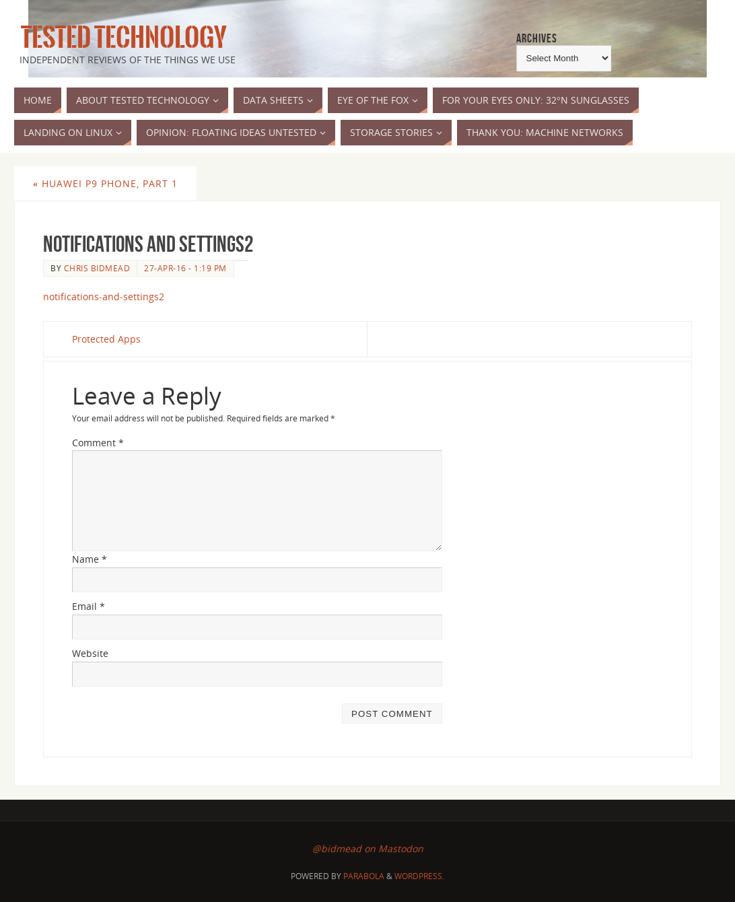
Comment (98, 442)
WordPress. (419, 876)
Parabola (363, 876)
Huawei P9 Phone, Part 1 (105, 183)
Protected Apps (106, 339)
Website (90, 653)
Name (89, 559)
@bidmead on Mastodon (367, 848)
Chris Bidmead (97, 268)
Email (88, 606)
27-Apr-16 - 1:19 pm (185, 268)
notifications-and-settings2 (103, 296)
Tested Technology (120, 37)
